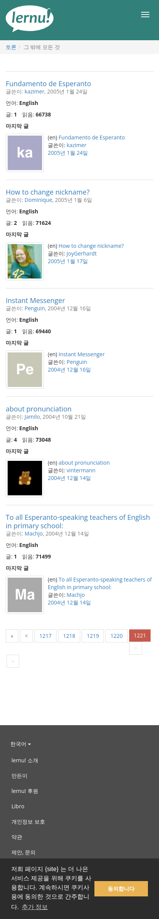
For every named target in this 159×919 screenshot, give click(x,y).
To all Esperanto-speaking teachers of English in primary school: (78, 521)
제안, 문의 (23, 852)
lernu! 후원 (24, 791)
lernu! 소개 (24, 760)
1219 (93, 635)
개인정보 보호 (28, 821)
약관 (16, 836)
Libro (17, 806)
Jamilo (32, 416)
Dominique (38, 199)
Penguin (34, 308)
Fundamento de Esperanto (48, 83)
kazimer (34, 91)
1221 (140, 635)
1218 (69, 635)
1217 (45, 635)
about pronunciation (38, 408)
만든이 (19, 775)
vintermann (81, 470)
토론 (11, 47)
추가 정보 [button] (35, 907)
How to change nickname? (47, 192)
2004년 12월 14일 (69, 478)
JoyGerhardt (82, 253)
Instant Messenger (35, 300)
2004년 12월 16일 (69, 369)
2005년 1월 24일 (68, 152)
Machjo (33, 533)
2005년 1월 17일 (68, 261)
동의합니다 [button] (121, 889)
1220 (116, 635)
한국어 (20, 743)
